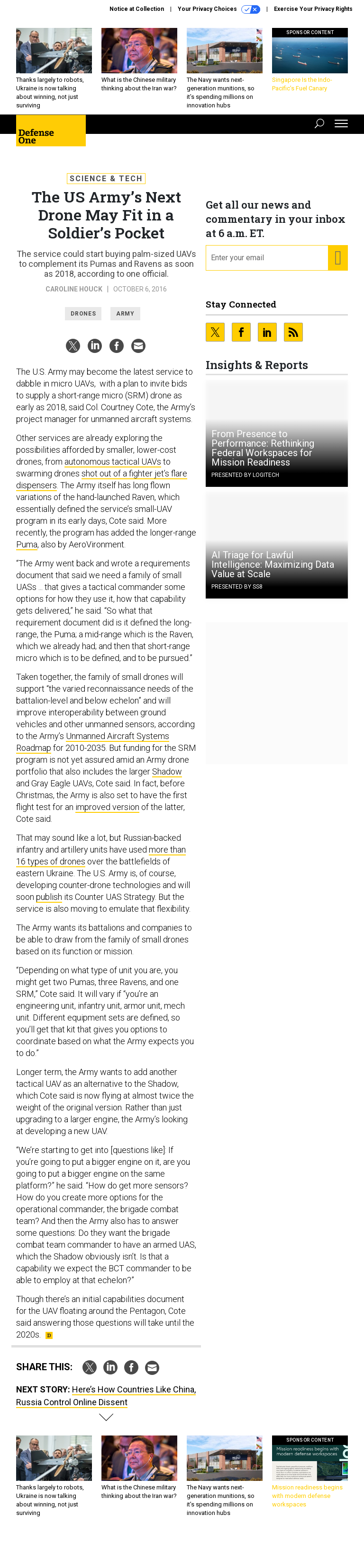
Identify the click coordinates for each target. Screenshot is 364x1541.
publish (49, 897)
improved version (107, 807)
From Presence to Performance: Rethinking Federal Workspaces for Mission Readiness (262, 448)
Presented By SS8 (237, 586)
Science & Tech (106, 178)
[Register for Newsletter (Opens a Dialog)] (337, 258)
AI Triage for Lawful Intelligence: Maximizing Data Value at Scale (272, 564)
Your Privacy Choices (219, 9)
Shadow (167, 771)
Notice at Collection (136, 9)
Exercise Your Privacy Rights (313, 9)
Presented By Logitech (245, 475)
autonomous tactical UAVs (112, 462)
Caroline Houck (74, 289)
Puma (26, 544)
